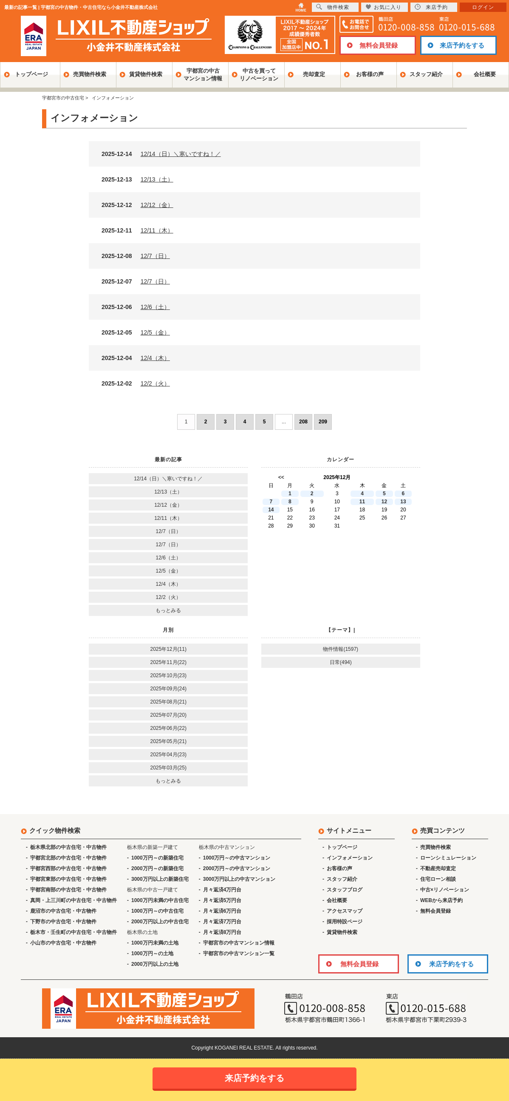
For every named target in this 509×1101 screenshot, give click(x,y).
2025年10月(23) (168, 675)
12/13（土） (168, 492)
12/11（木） (168, 518)
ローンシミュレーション (448, 858)
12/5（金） (168, 571)
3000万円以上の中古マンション (239, 879)
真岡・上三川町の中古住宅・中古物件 (73, 900)
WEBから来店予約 (441, 900)
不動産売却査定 (438, 868)
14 (271, 510)
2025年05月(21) (168, 741)
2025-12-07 (136, 281)
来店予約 (431, 7)
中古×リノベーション (444, 890)
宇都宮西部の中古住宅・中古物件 (68, 868)
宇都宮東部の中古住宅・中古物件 (68, 879)
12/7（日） (168, 531)
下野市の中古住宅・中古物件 (63, 922)
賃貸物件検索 (145, 74)
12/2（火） (168, 597)
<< (281, 477)
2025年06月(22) (168, 728)
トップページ (31, 74)
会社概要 (485, 74)
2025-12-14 (161, 154)
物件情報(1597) (340, 649)
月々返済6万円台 (222, 911)
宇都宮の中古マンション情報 (203, 75)
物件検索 (332, 7)
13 (403, 502)
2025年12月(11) (168, 649)
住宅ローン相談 (438, 879)
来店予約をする (462, 45)
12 (384, 502)
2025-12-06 (136, 307)
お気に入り (383, 7)
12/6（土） (168, 558)
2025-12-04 (136, 358)
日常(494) (341, 662)
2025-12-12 (137, 205)
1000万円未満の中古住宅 (160, 900)
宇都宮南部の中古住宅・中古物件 (68, 890)
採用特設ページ (344, 922)
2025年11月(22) (168, 662)
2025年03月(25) (168, 768)
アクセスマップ (344, 911)
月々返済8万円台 (222, 932)
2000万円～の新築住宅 (157, 868)
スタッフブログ (344, 890)
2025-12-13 (137, 179)
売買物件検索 (89, 74)
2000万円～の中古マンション (237, 868)
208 (303, 422)
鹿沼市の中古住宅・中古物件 (63, 911)
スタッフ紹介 (426, 74)
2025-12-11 (137, 230)
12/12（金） (168, 505)
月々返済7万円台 (222, 922)
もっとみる (168, 610)
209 (323, 422)
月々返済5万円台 (222, 900)
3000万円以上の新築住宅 (160, 879)
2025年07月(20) (168, 715)
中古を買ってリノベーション (259, 75)
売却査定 (314, 74)
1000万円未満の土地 (154, 943)
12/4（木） (168, 584)
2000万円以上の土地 (154, 964)
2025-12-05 (136, 332)
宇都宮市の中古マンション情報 (238, 943)
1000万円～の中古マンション (237, 858)
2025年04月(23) (168, 755)
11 (362, 502)
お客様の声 (370, 74)
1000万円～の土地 (152, 953)
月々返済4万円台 (222, 890)
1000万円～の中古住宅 (157, 911)
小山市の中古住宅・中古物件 (63, 943)
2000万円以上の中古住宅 (160, 922)
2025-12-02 (136, 383)
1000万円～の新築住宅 (157, 858)
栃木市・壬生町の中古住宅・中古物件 (73, 932)
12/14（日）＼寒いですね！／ (168, 479)
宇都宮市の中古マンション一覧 (238, 953)
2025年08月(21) (168, 702)
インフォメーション (350, 858)
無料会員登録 (378, 45)
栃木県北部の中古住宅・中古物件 (68, 847)
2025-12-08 (136, 256)
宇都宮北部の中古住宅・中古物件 (68, 858)
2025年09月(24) (168, 689)
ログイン (483, 7)
